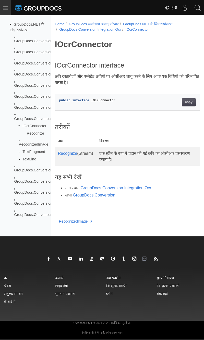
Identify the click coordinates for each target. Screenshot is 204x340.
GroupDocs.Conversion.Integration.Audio (47, 107)
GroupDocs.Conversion (33, 41)
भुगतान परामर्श (65, 293)
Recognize (35, 133)
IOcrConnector (34, 126)
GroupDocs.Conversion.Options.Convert (47, 192)
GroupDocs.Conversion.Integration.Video (47, 170)
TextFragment (33, 152)
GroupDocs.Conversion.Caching (40, 52)
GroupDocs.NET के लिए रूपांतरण (147, 24)
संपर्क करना (117, 332)
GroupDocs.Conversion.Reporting (41, 215)
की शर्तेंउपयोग (104, 332)
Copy (178, 102)
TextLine (29, 159)
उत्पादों (59, 277)
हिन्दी (171, 7)
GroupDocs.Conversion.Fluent (39, 96)
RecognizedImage (33, 144)
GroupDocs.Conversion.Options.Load (44, 203)
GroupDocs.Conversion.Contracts (41, 63)
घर (5, 277)
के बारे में (9, 301)
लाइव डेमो (61, 285)
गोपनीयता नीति (88, 332)
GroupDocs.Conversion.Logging (40, 181)
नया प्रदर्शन (113, 277)
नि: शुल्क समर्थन (116, 285)
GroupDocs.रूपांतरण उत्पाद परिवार (93, 24)
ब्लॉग (109, 293)
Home (59, 24)
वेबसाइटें (162, 293)
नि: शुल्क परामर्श (168, 285)
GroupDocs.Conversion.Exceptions (42, 74)
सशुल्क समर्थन (13, 293)
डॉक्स (7, 285)
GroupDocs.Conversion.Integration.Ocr (46, 119)
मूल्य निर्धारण (165, 277)
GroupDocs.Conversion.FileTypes (41, 85)
